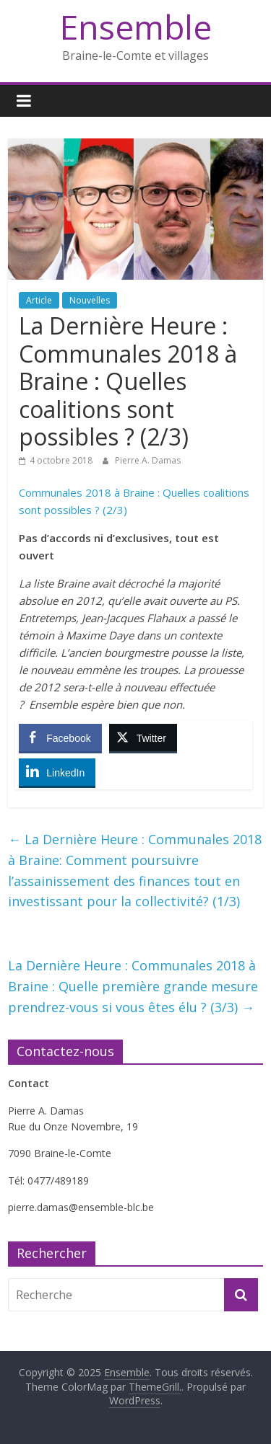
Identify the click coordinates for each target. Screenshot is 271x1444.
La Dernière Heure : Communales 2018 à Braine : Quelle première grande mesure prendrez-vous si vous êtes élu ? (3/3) (133, 986)
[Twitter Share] (143, 737)
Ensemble (136, 26)
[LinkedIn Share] (57, 772)
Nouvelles (89, 300)
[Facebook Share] (60, 737)
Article (39, 300)
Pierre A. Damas (148, 460)
